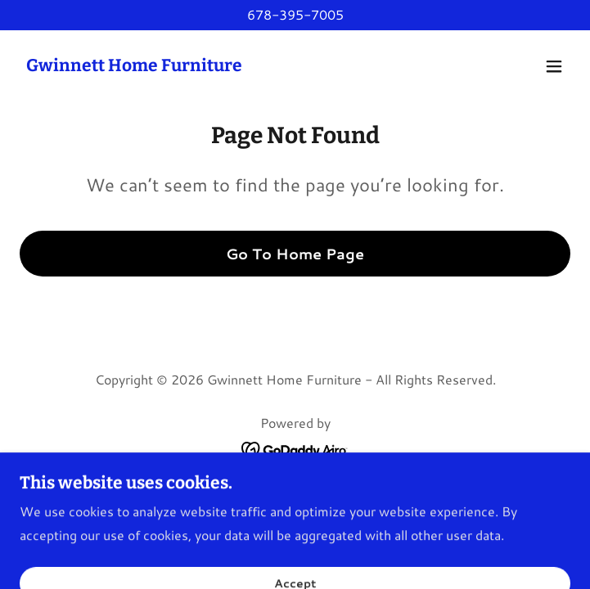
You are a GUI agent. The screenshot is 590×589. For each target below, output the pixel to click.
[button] (554, 66)
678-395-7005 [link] (295, 14)
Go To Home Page (295, 253)
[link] (134, 65)
